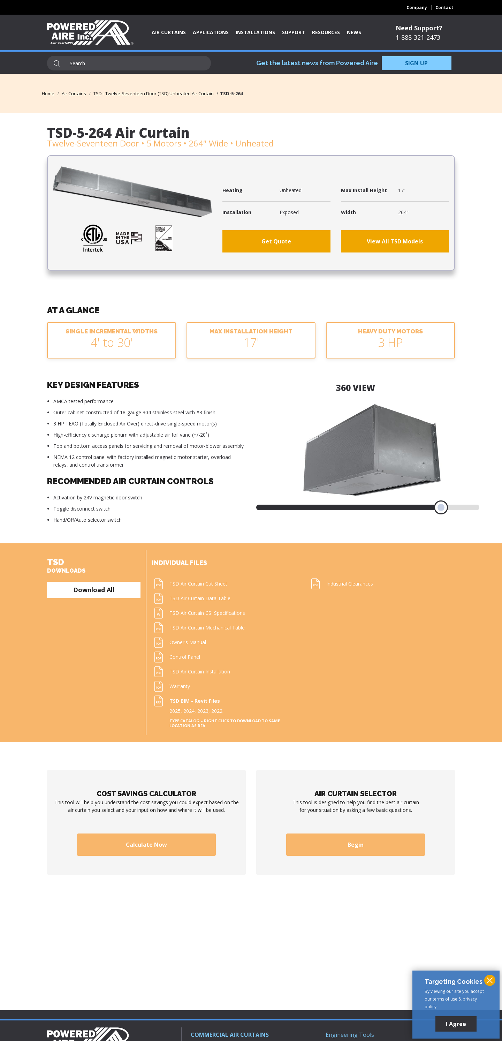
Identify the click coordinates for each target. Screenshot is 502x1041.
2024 (189, 711)
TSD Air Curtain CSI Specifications (207, 613)
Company (416, 7)
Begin (356, 844)
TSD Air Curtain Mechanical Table (207, 627)
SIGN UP (416, 63)
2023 (202, 711)
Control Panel (184, 657)
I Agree (456, 1024)
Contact (444, 7)
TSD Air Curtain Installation (199, 671)
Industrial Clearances (349, 583)
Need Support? (419, 28)
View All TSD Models (395, 241)
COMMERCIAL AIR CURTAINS (230, 1035)
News (354, 32)
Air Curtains (169, 32)
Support (293, 32)
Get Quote (276, 241)
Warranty (179, 686)
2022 (216, 711)
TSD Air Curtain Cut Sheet (198, 583)
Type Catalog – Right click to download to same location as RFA (224, 723)
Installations (255, 32)
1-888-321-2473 (418, 37)
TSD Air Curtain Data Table (199, 598)
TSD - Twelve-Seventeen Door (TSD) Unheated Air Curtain (153, 93)
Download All (93, 590)
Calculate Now (146, 844)
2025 (175, 711)
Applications (211, 32)
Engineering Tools (350, 1035)
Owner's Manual (187, 642)
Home (48, 93)
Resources (326, 32)
